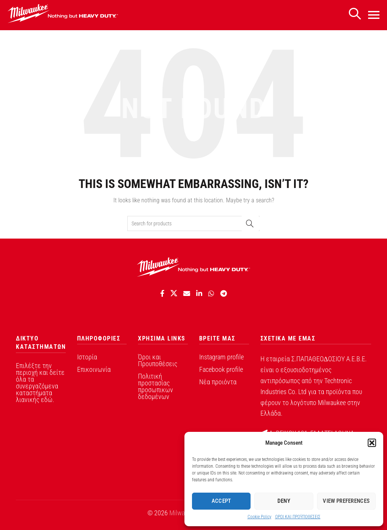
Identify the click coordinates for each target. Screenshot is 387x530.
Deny (283, 501)
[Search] (354, 14)
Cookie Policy (259, 516)
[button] (372, 443)
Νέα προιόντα (218, 382)
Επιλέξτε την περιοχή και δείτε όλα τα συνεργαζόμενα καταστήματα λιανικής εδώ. (40, 383)
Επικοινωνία (94, 369)
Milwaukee (183, 513)
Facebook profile (221, 369)
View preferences (346, 501)
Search (250, 223)
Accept (221, 501)
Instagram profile (221, 357)
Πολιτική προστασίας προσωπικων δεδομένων (155, 386)
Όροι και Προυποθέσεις (157, 360)
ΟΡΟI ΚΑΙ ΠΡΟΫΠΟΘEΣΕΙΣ (297, 516)
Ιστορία (87, 357)
